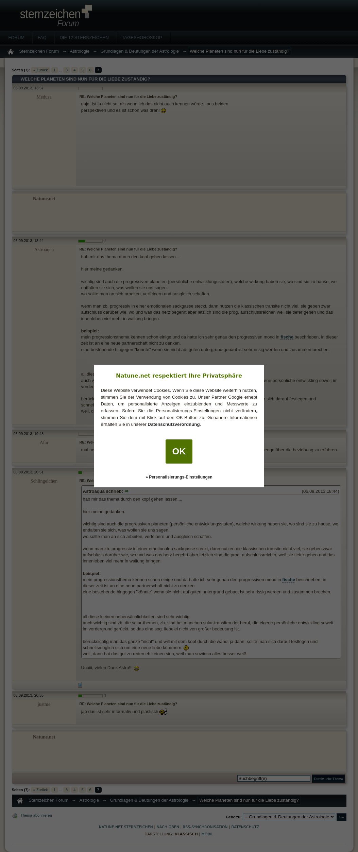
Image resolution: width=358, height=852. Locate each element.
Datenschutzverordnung (174, 424)
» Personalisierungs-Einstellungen (179, 477)
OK (179, 451)
